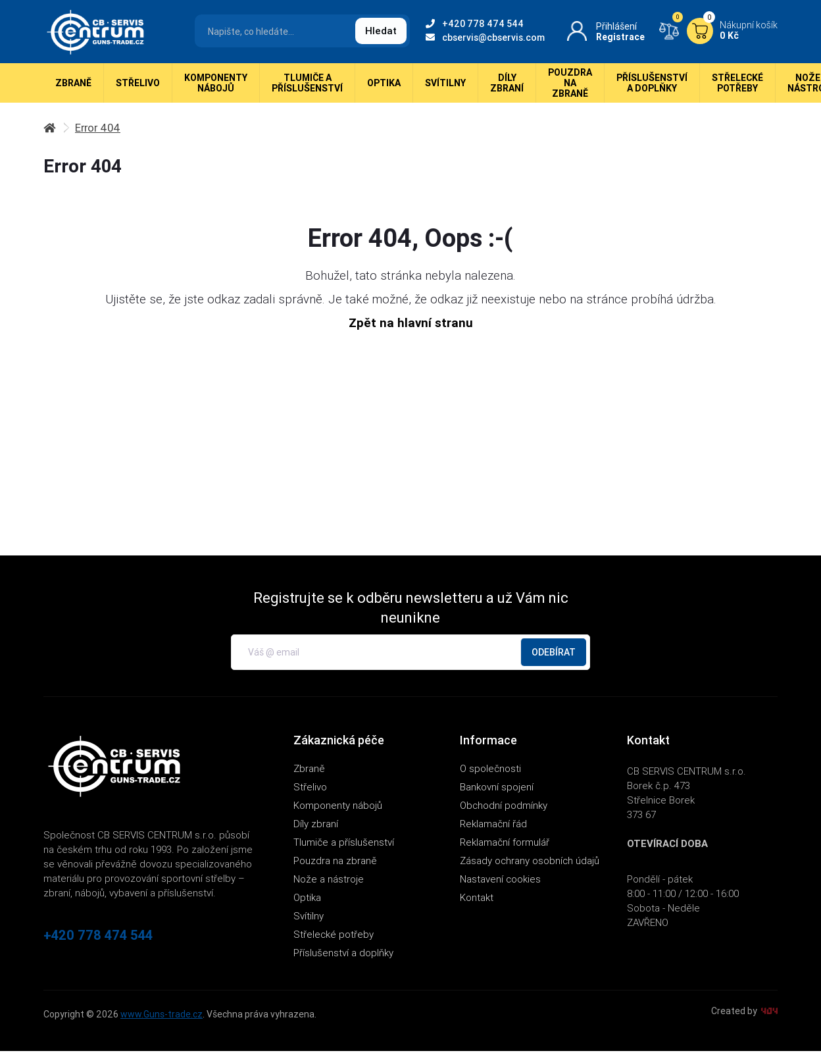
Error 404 (98, 130)
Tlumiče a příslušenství (307, 85)
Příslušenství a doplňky (651, 85)
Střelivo (138, 85)
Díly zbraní (507, 85)
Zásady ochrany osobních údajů (529, 862)
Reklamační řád (493, 825)
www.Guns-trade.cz (161, 1016)
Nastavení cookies (500, 881)
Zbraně (73, 85)
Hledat (381, 30)
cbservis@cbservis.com (485, 37)
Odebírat (554, 654)
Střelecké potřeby (737, 85)
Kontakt (476, 899)
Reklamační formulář (504, 844)
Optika (384, 85)
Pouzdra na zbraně (570, 85)
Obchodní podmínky (503, 807)
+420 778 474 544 (475, 24)
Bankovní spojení (497, 789)
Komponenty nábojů (215, 85)
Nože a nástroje (328, 881)
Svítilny (445, 85)
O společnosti (490, 770)
